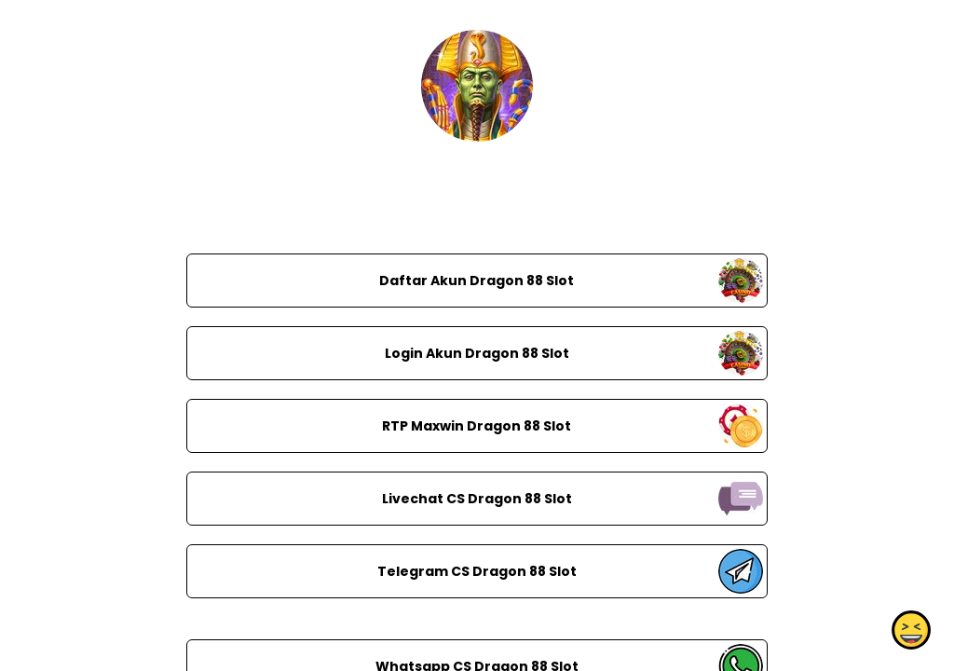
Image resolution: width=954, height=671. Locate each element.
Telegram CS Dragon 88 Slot (477, 571)
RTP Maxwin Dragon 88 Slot (476, 426)
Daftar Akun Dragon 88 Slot (476, 280)
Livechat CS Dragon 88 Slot (477, 498)
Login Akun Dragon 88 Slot (477, 353)
